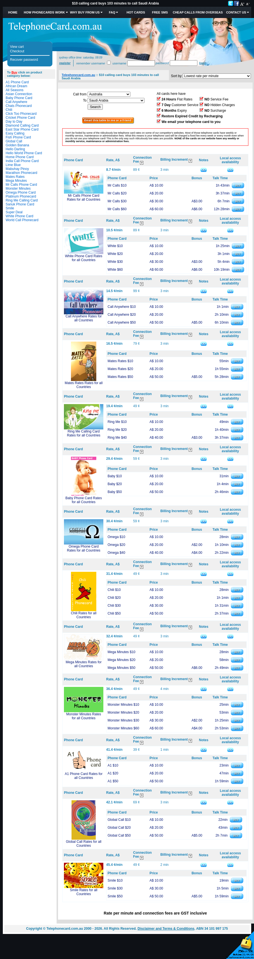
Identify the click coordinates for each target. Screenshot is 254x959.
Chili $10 (114, 590)
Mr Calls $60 (117, 209)
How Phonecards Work (44, 12)
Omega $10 (116, 537)
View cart (17, 47)
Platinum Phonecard (21, 196)
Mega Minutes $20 (121, 660)
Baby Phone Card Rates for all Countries (83, 500)
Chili (9, 110)
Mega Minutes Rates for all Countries (83, 664)
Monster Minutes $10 (123, 705)
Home (12, 12)
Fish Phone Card (18, 137)
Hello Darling (15, 149)
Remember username (90, 63)
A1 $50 (113, 781)
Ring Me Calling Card (22, 200)
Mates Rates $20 (120, 369)
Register (64, 63)
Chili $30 (114, 606)
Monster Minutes (18, 189)
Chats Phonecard (19, 106)
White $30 (115, 262)
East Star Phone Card (22, 129)
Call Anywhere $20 (122, 315)
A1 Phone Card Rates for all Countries (84, 776)
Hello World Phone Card (24, 153)
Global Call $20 (119, 828)
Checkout (17, 51)
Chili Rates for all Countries (84, 615)
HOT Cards (136, 12)
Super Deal (14, 212)
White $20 (115, 254)
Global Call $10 (119, 820)
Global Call (14, 141)
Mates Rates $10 (120, 361)
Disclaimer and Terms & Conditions (165, 929)
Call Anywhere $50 (122, 322)
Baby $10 (115, 476)
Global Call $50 (119, 835)
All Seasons (14, 90)
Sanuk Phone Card (20, 204)
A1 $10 (113, 765)
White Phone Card (19, 216)
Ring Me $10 (117, 422)
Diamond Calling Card (22, 125)
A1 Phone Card (17, 82)
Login (202, 63)
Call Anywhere (16, 102)
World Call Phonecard (22, 220)
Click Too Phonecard (21, 114)
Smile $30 (115, 888)
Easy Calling (15, 133)
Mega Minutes (16, 181)
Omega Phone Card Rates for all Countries (84, 548)
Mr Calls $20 (117, 193)
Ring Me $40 (117, 438)
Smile (10, 208)
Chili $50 (114, 613)
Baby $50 (115, 492)
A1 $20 (113, 773)
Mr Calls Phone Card (21, 185)
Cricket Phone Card (20, 118)
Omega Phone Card (21, 192)
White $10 (115, 246)
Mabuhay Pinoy (17, 169)
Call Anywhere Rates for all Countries (84, 318)
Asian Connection (19, 94)
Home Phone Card (20, 157)
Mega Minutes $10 (121, 652)
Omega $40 (116, 553)
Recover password (24, 60)
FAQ (112, 12)
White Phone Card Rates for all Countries (84, 258)
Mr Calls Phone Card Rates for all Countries (84, 197)
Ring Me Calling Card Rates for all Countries (84, 433)
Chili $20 (114, 598)
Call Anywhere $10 (122, 307)
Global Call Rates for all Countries (83, 844)
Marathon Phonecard (21, 173)
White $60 (115, 270)
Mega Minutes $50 (121, 668)
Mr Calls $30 (117, 201)
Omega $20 (116, 545)
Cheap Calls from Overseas (198, 12)
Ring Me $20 (117, 430)
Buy (14, 72)
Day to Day (14, 122)
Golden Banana (17, 145)
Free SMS (160, 12)
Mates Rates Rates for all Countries (84, 385)
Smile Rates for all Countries (83, 892)
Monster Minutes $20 (123, 712)
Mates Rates (15, 177)
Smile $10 (115, 880)
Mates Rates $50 (120, 377)
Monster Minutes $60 (123, 728)
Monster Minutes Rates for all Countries (83, 716)
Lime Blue (13, 165)
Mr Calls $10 (117, 185)
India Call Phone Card (22, 161)
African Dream (16, 86)
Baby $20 (115, 484)
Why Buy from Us (85, 12)
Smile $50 (115, 896)
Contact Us (236, 12)
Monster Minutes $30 (123, 720)
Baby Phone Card (19, 98)
